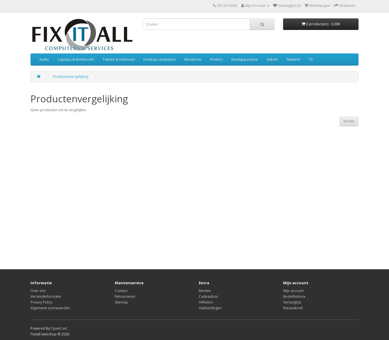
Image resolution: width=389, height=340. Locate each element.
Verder (349, 121)
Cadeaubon (208, 296)
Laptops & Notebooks (76, 59)
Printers (216, 59)
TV (311, 59)
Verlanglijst (292, 302)
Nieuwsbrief (293, 308)
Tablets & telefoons (119, 59)
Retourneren (125, 296)
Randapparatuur (244, 59)
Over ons (37, 290)
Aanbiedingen (210, 308)
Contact (121, 290)
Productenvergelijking (70, 76)
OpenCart (59, 328)
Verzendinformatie (45, 296)
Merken (205, 290)
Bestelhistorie (294, 296)
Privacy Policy (41, 302)
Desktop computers (159, 59)
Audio (44, 59)
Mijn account (293, 290)
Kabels (272, 59)
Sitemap (121, 302)
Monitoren (192, 59)
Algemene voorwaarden (50, 308)
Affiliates (206, 302)
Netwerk (293, 59)
